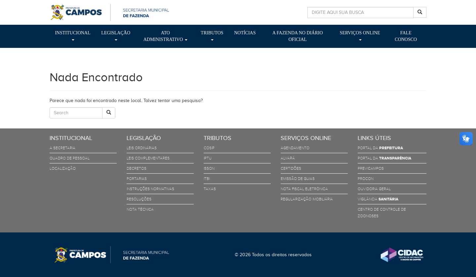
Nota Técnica (140, 209)
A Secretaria (62, 148)
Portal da (380, 148)
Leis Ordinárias (142, 148)
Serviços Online (360, 35)
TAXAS (210, 189)
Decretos (136, 168)
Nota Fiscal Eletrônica (304, 189)
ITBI (207, 178)
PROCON (366, 178)
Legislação (115, 35)
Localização (63, 168)
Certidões (291, 168)
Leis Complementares (148, 158)
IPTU (208, 158)
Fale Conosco (406, 36)
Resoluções (139, 199)
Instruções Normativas (150, 189)
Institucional (72, 35)
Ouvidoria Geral (374, 189)
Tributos (212, 35)
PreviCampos (371, 168)
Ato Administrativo (165, 36)
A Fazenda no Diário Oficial (297, 36)
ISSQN (209, 168)
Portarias (137, 178)
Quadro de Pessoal (70, 158)
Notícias (245, 32)
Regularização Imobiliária (307, 199)
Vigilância (378, 199)
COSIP (209, 148)
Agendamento (295, 148)
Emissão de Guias (298, 178)
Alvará (288, 158)
